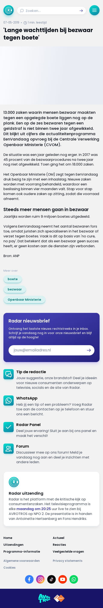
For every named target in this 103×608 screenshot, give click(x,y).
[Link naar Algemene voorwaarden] (26, 561)
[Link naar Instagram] (40, 579)
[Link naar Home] (26, 538)
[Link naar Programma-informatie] (26, 552)
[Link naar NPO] (59, 598)
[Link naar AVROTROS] (44, 598)
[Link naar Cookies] (51, 568)
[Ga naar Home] (8, 10)
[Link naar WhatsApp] (73, 579)
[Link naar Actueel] (76, 538)
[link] (12, 279)
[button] (81, 11)
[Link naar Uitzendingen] (26, 545)
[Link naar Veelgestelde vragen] (76, 552)
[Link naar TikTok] (51, 579)
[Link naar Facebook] (29, 579)
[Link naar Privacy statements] (76, 561)
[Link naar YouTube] (62, 579)
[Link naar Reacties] (76, 545)
